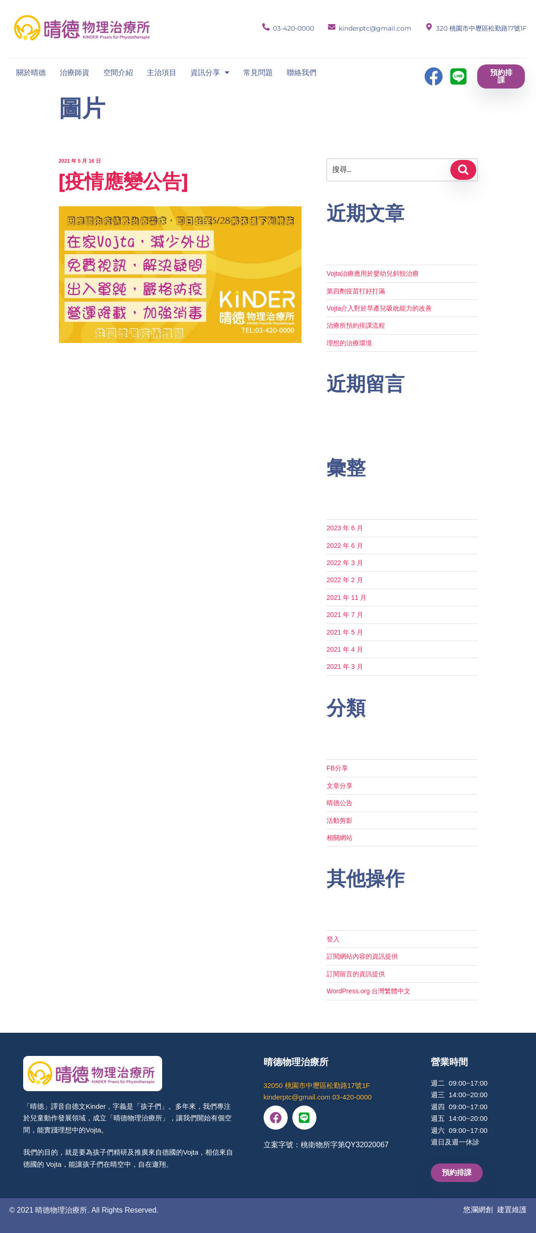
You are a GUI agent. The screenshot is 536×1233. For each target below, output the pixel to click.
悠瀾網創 (478, 1210)
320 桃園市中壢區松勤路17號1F (481, 28)
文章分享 (340, 785)
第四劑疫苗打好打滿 (356, 291)
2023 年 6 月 (345, 528)
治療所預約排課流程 (356, 325)
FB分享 (337, 768)
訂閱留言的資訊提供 (356, 974)
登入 (333, 939)
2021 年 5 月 (345, 632)
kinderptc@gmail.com (375, 28)
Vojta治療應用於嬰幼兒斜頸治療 (373, 273)
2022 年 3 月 (345, 562)
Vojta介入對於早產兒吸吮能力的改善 (379, 308)
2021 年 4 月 (345, 649)
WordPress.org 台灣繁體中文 (368, 991)
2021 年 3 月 (345, 666)
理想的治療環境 (349, 343)
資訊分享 (209, 72)
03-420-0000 (293, 28)
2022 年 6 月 (345, 545)
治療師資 (74, 72)
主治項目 (162, 72)
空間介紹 (118, 72)
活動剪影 (340, 820)
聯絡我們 (301, 72)
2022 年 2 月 (345, 580)
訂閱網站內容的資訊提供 (362, 956)
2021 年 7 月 (345, 614)
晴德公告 (340, 803)
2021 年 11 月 (346, 597)
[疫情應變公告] (123, 181)
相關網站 (340, 837)
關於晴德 (31, 72)
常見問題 (258, 72)
